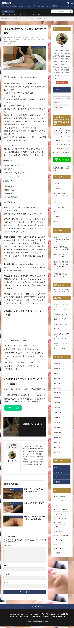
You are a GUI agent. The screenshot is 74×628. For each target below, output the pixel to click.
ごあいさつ (24, 6)
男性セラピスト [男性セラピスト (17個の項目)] (60, 553)
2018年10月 (58, 451)
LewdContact (6, 3)
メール (6, 574)
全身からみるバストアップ (34, 503)
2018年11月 (58, 445)
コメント (7, 545)
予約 (38, 6)
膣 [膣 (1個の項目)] (62, 561)
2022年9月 (57, 403)
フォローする (32, 427)
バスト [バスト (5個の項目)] (58, 522)
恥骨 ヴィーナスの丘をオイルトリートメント (34, 490)
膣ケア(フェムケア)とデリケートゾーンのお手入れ (35, 518)
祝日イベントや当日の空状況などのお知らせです (61, 293)
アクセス (57, 214)
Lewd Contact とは (12, 6)
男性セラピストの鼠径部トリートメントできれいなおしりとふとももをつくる (61, 268)
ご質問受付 (57, 219)
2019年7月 (57, 430)
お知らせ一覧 (35, 617)
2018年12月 (58, 440)
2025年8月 (57, 382)
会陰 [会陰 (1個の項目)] (57, 540)
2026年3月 (57, 367)
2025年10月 (58, 377)
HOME (5, 18)
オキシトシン (45, 14)
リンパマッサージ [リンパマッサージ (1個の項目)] (61, 531)
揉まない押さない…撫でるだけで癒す (35, 18)
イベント (59, 477)
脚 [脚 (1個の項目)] (56, 561)
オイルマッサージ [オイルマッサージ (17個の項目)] (61, 509)
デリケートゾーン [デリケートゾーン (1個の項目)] (61, 518)
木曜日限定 (60, 6)
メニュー (33, 6)
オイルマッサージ (18, 14)
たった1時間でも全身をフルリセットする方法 (62, 251)
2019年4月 (57, 435)
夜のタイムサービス (48, 6)
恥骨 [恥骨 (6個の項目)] (57, 548)
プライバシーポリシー (61, 225)
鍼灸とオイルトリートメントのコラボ (61, 259)
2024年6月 (57, 393)
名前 (5, 565)
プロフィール (58, 189)
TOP (2, 6)
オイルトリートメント (16, 18)
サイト (5, 582)
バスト (27, 14)
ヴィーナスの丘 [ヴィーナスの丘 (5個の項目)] (60, 535)
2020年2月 (57, 424)
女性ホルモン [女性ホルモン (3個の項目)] (59, 544)
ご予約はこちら (13, 408)
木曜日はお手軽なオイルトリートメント (61, 278)
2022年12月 (58, 398)
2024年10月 (58, 388)
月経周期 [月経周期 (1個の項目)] (65, 548)
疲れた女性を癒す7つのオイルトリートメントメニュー (62, 196)
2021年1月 (57, 414)
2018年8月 (57, 461)
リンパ (30, 40)
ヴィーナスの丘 (35, 14)
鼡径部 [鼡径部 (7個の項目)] (58, 566)
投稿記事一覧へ (61, 82)
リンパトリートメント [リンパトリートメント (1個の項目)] (62, 526)
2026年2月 (57, 372)
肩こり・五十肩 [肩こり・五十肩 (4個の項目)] (60, 557)
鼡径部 (15, 41)
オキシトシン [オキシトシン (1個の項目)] (59, 513)
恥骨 (43, 40)
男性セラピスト (6, 14)
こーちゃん (59, 322)
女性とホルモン (61, 489)
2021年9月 (57, 409)
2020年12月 (58, 419)
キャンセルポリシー (60, 209)
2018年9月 (57, 456)
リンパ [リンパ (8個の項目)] (66, 522)
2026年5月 (65, 152)
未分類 (58, 494)
